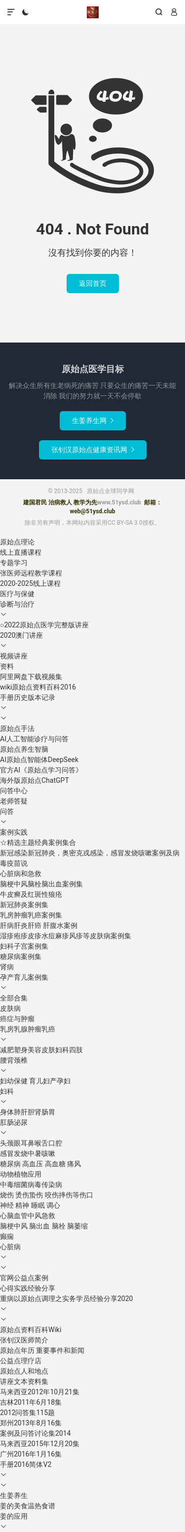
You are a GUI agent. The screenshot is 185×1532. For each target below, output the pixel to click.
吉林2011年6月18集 (31, 1402)
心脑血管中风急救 (27, 1216)
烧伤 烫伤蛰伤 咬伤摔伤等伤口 (46, 1195)
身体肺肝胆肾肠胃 (27, 1112)
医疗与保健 (17, 594)
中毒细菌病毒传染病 (31, 1184)
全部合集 (14, 998)
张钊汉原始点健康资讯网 (92, 450)
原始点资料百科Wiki (30, 1330)
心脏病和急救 (20, 874)
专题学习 (14, 563)
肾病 (7, 967)
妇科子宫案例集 (24, 946)
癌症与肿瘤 (17, 1019)
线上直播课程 (20, 552)
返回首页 (93, 283)
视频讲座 (14, 656)
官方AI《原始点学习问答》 (41, 770)
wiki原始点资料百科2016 (38, 687)
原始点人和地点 (24, 1371)
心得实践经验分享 (27, 1288)
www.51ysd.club (119, 502)
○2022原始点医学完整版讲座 (44, 625)
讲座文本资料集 (24, 1381)
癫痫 (7, 1236)
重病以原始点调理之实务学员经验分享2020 (66, 1298)
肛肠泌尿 (14, 1122)
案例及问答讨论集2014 (35, 1433)
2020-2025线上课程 (30, 583)
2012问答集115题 (27, 1413)
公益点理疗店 (20, 1361)
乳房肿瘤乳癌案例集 (31, 915)
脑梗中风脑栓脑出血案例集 (41, 884)
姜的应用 (14, 1516)
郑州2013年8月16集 (31, 1423)
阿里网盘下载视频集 (31, 677)
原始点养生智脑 (24, 749)
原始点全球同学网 (93, 12)
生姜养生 (14, 1495)
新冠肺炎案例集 (24, 905)
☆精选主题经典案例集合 (38, 842)
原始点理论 (17, 542)
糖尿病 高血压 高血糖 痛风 (40, 1164)
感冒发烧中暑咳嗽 (27, 1153)
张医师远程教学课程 (31, 573)
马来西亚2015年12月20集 (39, 1444)
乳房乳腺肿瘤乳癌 (27, 1029)
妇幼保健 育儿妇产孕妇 (35, 1081)
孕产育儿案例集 (24, 977)
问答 (7, 811)
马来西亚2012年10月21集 (39, 1392)
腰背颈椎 (14, 1060)
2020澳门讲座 (21, 635)
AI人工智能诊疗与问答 (34, 739)
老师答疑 (14, 801)
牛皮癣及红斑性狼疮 (31, 894)
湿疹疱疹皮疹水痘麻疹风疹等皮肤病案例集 (65, 936)
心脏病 (10, 1247)
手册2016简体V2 (25, 1464)
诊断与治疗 (17, 604)
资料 (7, 666)
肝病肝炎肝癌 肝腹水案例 (38, 925)
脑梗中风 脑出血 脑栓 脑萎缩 (44, 1226)
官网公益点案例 (24, 1278)
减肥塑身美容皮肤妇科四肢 (41, 1050)
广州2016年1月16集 (31, 1454)
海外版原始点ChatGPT (34, 780)
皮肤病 (10, 1008)
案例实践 (14, 832)
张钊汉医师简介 (24, 1340)
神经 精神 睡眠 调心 (30, 1205)
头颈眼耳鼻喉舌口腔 (31, 1143)
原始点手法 (17, 728)
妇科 (7, 1091)
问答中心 (14, 791)
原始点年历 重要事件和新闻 (42, 1350)
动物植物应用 (20, 1174)
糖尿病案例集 (20, 956)
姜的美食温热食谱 (27, 1506)
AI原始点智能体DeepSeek (39, 760)
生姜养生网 (92, 420)
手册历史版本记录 (27, 697)
